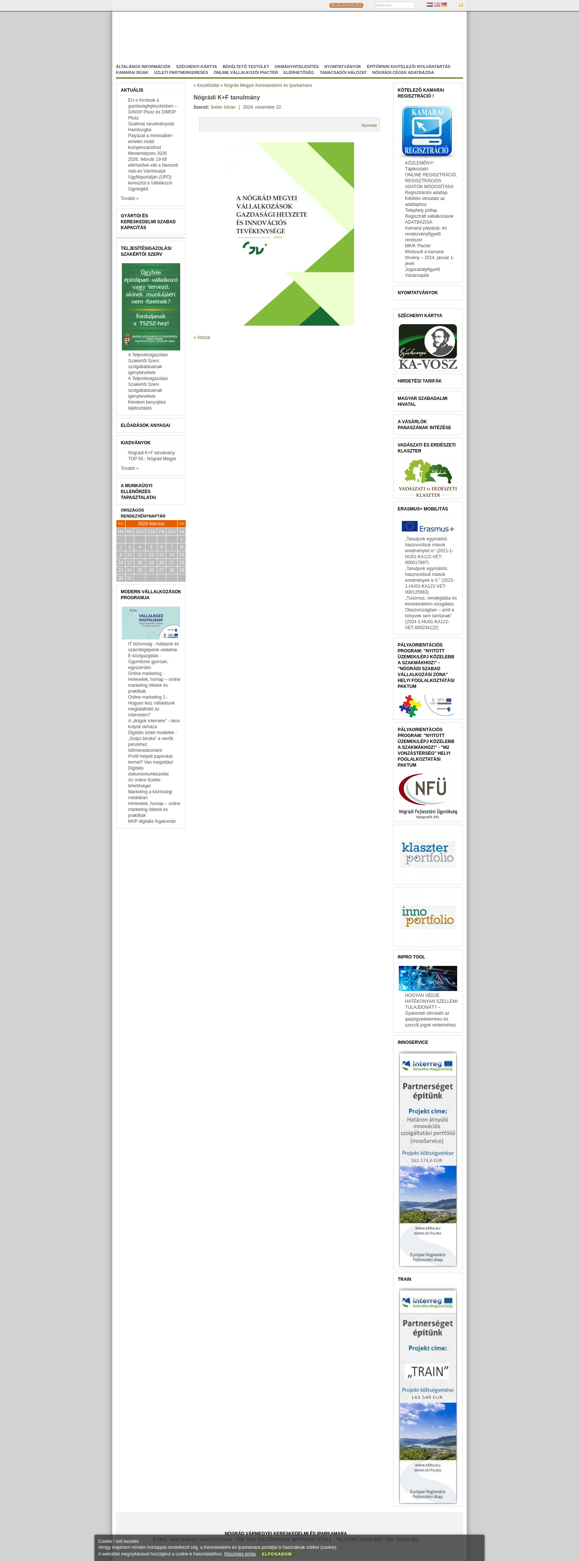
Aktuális (132, 90)
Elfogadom (277, 1554)
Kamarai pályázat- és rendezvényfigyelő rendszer (426, 233)
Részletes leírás (240, 1554)
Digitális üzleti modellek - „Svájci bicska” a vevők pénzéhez (152, 738)
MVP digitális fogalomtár (152, 821)
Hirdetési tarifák (420, 381)
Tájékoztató (416, 169)
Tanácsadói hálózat (343, 72)
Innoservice (413, 1042)
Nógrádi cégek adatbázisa (403, 72)
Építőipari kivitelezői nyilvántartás (408, 66)
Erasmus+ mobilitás (423, 509)
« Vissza (201, 337)
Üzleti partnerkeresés (181, 72)
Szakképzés (317, 41)
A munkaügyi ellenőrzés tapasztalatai (138, 491)
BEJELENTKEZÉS (346, 5)
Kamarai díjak (132, 72)
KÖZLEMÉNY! (419, 163)
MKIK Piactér (418, 245)
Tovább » (130, 198)
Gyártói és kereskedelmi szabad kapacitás (148, 221)
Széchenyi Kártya (196, 66)
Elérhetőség (299, 72)
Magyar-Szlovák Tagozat (320, 34)
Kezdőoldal (208, 85)
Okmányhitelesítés (297, 66)
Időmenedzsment (145, 750)
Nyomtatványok (342, 66)
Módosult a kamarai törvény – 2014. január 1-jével (429, 257)
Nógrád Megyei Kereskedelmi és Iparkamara (236, 34)
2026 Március (151, 523)
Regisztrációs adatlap (426, 192)
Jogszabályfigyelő (422, 269)
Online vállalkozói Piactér (245, 72)
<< (120, 523)
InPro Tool (411, 957)
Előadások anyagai (145, 425)
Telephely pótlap (421, 210)
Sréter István (223, 107)
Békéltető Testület (246, 66)
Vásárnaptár (417, 275)
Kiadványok (136, 442)
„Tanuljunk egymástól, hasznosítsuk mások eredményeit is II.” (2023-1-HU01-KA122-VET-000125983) (429, 580)
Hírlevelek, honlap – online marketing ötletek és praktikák (154, 809)
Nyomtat (369, 125)
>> (181, 523)
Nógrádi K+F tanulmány (151, 452)
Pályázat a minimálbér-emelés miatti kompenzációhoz (150, 141)
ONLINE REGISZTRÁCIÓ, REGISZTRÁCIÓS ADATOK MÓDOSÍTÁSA (431, 180)
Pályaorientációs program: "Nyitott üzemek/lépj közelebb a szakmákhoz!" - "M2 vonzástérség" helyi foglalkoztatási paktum (426, 747)
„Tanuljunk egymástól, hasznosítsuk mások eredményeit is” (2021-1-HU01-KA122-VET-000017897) (429, 550)
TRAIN (404, 1279)
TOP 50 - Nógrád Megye (152, 458)
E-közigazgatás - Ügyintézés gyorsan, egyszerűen (148, 661)
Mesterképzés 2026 (147, 153)
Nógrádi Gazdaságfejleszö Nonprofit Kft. (249, 41)
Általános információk (143, 66)
